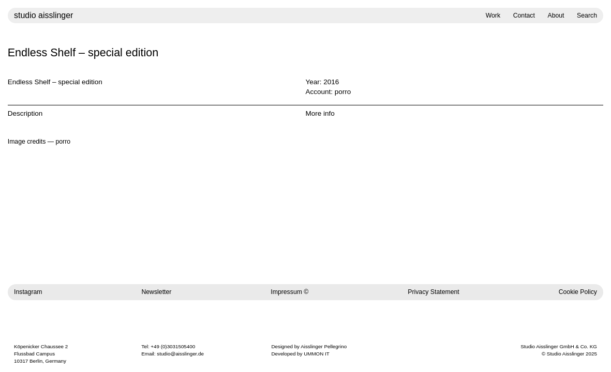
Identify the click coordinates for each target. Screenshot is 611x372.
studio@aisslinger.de (180, 354)
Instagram (28, 292)
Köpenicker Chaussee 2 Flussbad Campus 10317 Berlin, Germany (41, 354)
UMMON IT (317, 354)
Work (493, 15)
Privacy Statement (433, 292)
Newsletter (156, 292)
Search (587, 15)
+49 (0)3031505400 (173, 346)
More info (320, 113)
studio (43, 15)
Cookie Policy (578, 292)
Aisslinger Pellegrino (324, 346)
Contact (524, 15)
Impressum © (289, 292)
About (555, 15)
